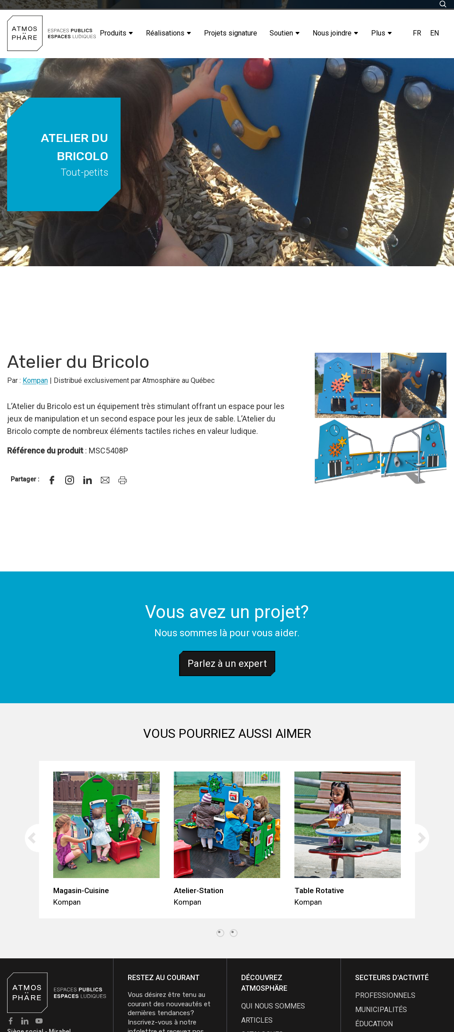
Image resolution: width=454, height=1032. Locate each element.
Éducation (374, 1024)
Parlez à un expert (227, 663)
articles (257, 1020)
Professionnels (385, 995)
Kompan (35, 380)
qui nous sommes (273, 1006)
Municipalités (381, 1009)
